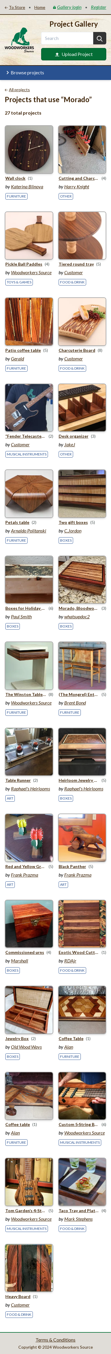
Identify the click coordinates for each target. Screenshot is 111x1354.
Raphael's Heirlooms (30, 788)
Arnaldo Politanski (28, 530)
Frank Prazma (24, 874)
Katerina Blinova (27, 186)
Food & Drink (72, 282)
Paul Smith (21, 616)
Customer (73, 272)
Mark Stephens (78, 1219)
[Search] (99, 38)
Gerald (17, 358)
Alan (68, 1047)
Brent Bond (75, 702)
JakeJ (69, 444)
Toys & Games (19, 282)
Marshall (19, 960)
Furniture (16, 196)
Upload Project (74, 54)
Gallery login (67, 7)
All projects (17, 89)
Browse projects (24, 73)
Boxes (66, 540)
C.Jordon (72, 530)
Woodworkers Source (31, 272)
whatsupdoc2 (77, 616)
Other (66, 196)
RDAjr (70, 960)
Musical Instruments (26, 454)
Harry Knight (76, 186)
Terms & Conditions (55, 1339)
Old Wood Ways (26, 1047)
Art (10, 798)
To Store (15, 7)
